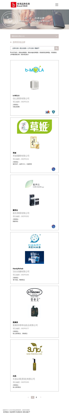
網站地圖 (26, 412)
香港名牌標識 (23, 52)
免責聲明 (12, 412)
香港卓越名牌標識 (33, 52)
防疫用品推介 (25, 54)
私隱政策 (19, 412)
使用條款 (6, 412)
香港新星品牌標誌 (45, 52)
